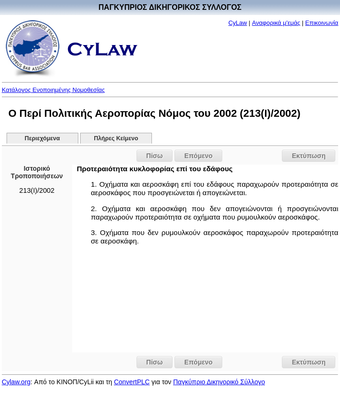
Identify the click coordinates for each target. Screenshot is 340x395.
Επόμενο (198, 156)
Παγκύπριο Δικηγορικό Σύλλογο (219, 382)
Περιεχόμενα (42, 138)
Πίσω (154, 156)
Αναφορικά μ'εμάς (276, 22)
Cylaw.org (16, 382)
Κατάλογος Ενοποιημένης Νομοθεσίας (53, 89)
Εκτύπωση (308, 156)
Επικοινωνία (322, 22)
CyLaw (237, 22)
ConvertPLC (132, 382)
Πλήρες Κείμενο (116, 138)
